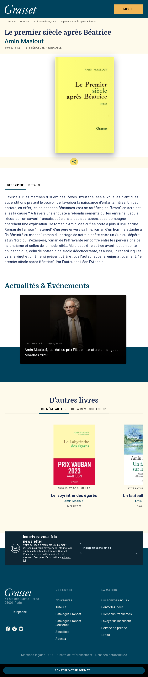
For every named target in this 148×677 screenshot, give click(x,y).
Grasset (24, 21)
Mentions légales (33, 655)
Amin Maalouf (24, 41)
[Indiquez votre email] (104, 548)
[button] (43, 48)
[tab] (15, 185)
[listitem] (8, 629)
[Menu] (128, 9)
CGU (51, 655)
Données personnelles (111, 655)
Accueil (12, 21)
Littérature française (44, 21)
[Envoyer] (132, 548)
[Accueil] (21, 9)
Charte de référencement (74, 655)
